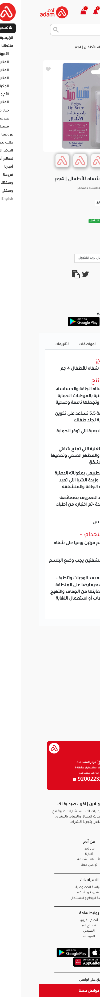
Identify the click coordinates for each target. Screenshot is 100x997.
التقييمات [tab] (23, 344)
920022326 (50, 780)
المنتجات (69, 42)
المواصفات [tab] (49, 344)
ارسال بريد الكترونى (54, 258)
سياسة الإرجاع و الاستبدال (50, 898)
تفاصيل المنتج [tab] (78, 344)
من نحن (50, 849)
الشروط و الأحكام (50, 893)
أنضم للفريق (50, 920)
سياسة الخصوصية (50, 887)
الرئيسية (89, 42)
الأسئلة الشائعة (50, 860)
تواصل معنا (50, 990)
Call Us (84, 258)
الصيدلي (50, 931)
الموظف (50, 937)
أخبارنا (50, 854)
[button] (59, 12)
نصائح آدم (50, 926)
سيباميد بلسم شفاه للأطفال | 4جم (63, 48)
